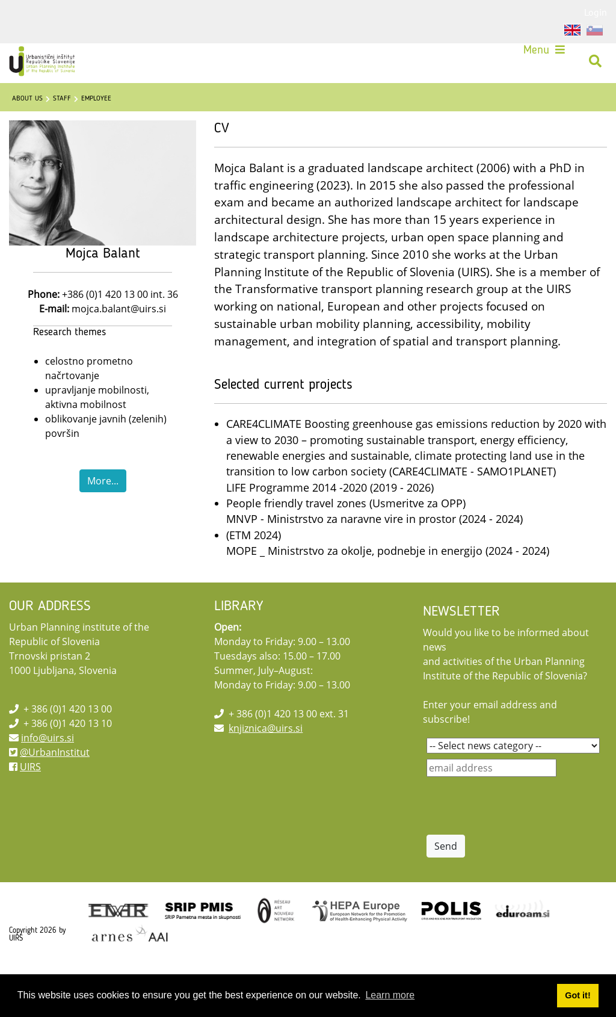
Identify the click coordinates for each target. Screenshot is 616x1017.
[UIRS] (51, 65)
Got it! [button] (577, 995)
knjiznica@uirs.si (266, 758)
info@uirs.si (47, 767)
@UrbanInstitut (55, 782)
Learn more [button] (389, 995)
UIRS (30, 796)
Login (595, 12)
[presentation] (518, 835)
